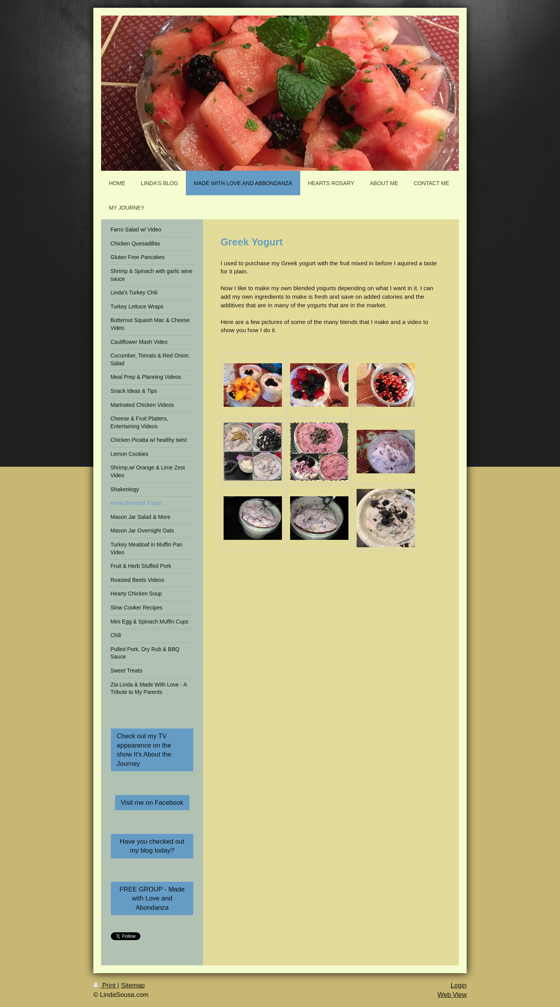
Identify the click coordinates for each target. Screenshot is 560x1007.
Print (105, 985)
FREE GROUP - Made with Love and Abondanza (152, 898)
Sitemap (133, 985)
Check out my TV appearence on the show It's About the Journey (144, 749)
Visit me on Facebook (152, 802)
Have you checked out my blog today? (152, 846)
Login (459, 985)
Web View (452, 994)
